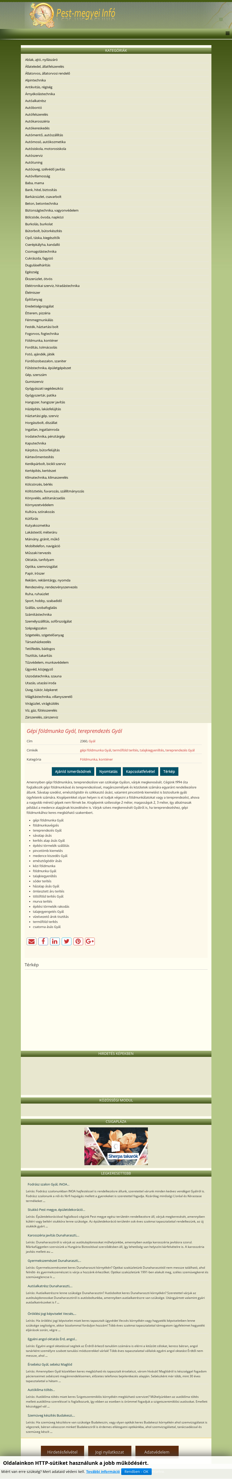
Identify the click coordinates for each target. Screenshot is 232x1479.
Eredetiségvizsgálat (39, 306)
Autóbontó (33, 107)
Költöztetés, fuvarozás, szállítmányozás (54, 491)
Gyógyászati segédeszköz (44, 388)
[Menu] (226, 33)
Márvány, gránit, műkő (42, 539)
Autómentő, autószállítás (44, 135)
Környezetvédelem (39, 505)
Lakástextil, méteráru (41, 532)
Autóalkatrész (35, 100)
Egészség (32, 272)
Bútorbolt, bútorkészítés (43, 231)
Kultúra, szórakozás (40, 511)
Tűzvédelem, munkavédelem (47, 662)
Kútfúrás (31, 518)
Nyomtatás (108, 771)
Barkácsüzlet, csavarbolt (43, 196)
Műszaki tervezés (38, 553)
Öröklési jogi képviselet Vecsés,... (52, 1313)
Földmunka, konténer (41, 340)
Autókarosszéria (37, 121)
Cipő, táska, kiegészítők (42, 237)
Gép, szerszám (36, 374)
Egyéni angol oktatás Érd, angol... (52, 1339)
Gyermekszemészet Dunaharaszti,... (54, 1260)
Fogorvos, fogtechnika (42, 333)
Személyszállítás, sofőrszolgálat (48, 621)
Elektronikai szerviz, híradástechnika (52, 285)
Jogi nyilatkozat (109, 1452)
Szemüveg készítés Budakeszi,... (51, 1415)
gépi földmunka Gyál (95, 750)
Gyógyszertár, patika (40, 395)
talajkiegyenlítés (152, 750)
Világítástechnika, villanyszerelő (48, 696)
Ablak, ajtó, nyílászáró (41, 59)
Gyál (92, 741)
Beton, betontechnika (41, 203)
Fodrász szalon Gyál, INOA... (48, 1184)
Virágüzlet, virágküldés (42, 703)
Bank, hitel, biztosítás (41, 189)
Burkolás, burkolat (39, 224)
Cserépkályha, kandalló (42, 244)
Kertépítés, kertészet (40, 470)
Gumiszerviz (34, 381)
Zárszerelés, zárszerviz (41, 717)
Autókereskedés (37, 128)
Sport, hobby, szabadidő (43, 600)
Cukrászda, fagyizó (39, 258)
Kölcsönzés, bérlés (39, 484)
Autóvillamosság (37, 176)
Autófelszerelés (36, 114)
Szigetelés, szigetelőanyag (44, 635)
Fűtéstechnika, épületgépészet (48, 368)
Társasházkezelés (38, 642)
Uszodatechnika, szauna (43, 676)
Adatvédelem (156, 1452)
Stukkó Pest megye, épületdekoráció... (56, 1209)
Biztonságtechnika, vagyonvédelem (52, 210)
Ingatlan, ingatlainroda (42, 429)
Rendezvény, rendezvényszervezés (51, 587)
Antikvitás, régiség (38, 87)
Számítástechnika (38, 614)
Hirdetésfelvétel (62, 1452)
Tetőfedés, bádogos (40, 648)
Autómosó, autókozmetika (45, 142)
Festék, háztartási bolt (41, 326)
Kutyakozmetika (37, 525)
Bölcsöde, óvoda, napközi (44, 217)
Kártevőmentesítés (39, 457)
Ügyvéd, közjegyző (39, 669)
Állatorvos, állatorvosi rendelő (47, 73)
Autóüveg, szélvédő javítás (45, 169)
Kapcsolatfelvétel (140, 771)
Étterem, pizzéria (37, 313)
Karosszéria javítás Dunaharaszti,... (53, 1235)
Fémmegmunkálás (39, 320)
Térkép (169, 771)
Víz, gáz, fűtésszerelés (41, 710)
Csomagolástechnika (40, 251)
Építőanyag (33, 299)
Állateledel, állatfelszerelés (44, 66)
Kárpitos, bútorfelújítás (42, 450)
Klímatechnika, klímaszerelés (46, 477)
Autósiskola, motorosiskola (45, 148)
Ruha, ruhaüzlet (37, 594)
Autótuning (33, 162)
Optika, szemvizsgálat (41, 566)
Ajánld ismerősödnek (73, 771)
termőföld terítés (125, 750)
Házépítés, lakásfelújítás (43, 409)
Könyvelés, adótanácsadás (45, 498)
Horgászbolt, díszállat (41, 422)
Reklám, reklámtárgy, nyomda (47, 580)
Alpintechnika (35, 80)
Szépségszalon (36, 628)
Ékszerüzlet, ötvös (38, 279)
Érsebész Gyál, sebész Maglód (50, 1364)
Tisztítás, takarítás (38, 655)
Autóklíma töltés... (41, 1389)
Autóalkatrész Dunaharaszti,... (50, 1286)
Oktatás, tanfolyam (39, 559)
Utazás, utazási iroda (40, 683)
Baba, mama (34, 183)
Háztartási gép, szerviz (42, 416)
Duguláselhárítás (37, 265)
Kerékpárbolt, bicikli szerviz (45, 463)
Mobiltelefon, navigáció (42, 546)
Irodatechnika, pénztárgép (45, 436)
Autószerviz (34, 155)
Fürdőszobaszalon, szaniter (45, 361)
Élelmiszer (32, 292)
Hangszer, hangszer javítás (45, 402)
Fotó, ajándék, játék (40, 354)
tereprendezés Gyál (180, 750)
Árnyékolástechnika (40, 94)
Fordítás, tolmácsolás (41, 347)
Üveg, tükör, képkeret (41, 689)
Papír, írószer (35, 573)
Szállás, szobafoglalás (41, 607)
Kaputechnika (35, 443)
